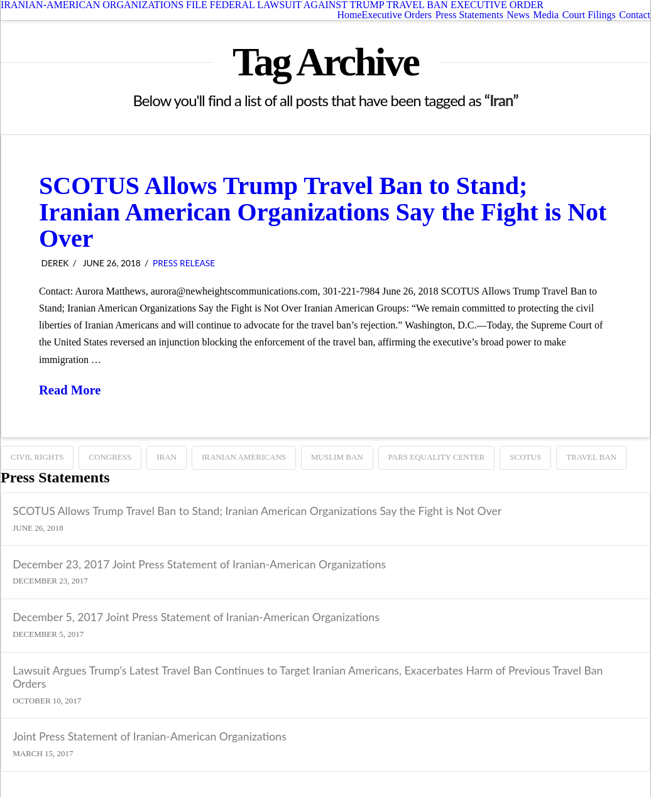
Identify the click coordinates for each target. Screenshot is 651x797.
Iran (166, 457)
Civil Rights (37, 457)
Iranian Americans (244, 457)
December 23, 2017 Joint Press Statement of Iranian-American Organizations (199, 564)
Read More (70, 390)
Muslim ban (337, 457)
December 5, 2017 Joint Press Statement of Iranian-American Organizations (196, 617)
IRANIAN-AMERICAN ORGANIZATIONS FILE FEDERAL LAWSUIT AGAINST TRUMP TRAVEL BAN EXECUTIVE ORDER (272, 5)
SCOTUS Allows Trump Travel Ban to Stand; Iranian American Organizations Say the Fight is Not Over (322, 211)
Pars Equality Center (436, 457)
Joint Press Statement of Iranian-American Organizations (150, 736)
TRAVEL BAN (591, 457)
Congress (110, 457)
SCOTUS (525, 457)
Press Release (184, 263)
